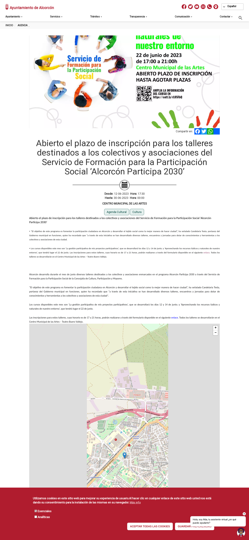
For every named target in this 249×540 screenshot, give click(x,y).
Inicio (9, 25)
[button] (125, 455)
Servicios (56, 16)
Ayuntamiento (13, 16)
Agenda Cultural (117, 212)
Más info (135, 502)
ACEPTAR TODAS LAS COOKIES (150, 526)
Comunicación (183, 16)
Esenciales (44, 511)
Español (231, 6)
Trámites (96, 16)
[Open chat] (241, 532)
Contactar (226, 16)
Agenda (22, 25)
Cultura (136, 212)
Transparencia (138, 16)
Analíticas (44, 517)
